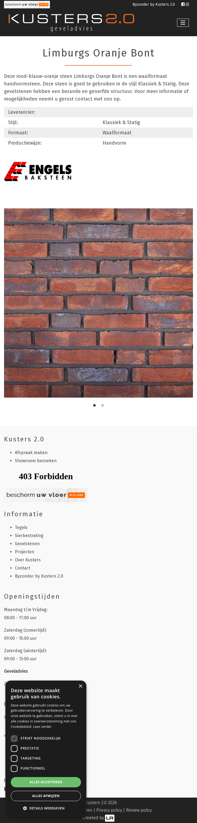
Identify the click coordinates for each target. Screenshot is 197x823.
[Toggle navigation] (183, 23)
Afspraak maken (31, 452)
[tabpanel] (98, 303)
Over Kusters (28, 559)
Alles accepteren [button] (46, 782)
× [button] (80, 686)
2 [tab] (102, 405)
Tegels (21, 527)
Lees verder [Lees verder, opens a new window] (42, 726)
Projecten (24, 551)
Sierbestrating (29, 535)
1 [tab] (94, 405)
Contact (22, 568)
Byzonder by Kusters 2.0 (154, 4)
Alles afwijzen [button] (46, 796)
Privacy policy (109, 810)
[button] (46, 808)
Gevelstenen (27, 543)
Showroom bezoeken (36, 460)
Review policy (139, 810)
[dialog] (45, 749)
